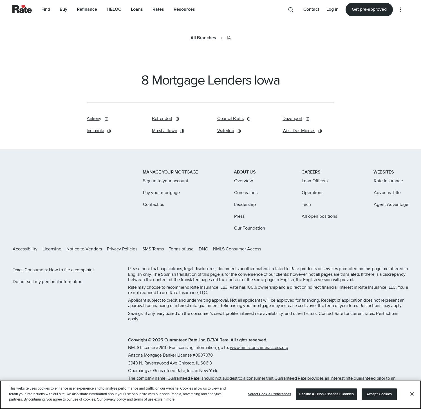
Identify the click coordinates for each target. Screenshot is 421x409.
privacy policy (115, 402)
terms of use (143, 402)
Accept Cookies (379, 396)
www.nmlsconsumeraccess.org (259, 347)
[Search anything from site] (290, 9)
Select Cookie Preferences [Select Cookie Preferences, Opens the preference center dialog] (269, 396)
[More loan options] (400, 9)
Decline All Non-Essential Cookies (326, 396)
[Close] (412, 396)
